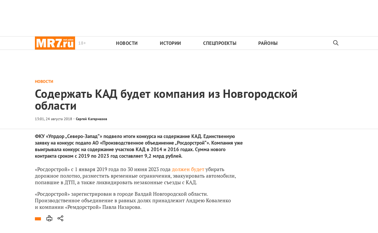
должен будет (188, 169)
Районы (267, 43)
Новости (127, 43)
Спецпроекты (219, 43)
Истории (170, 43)
